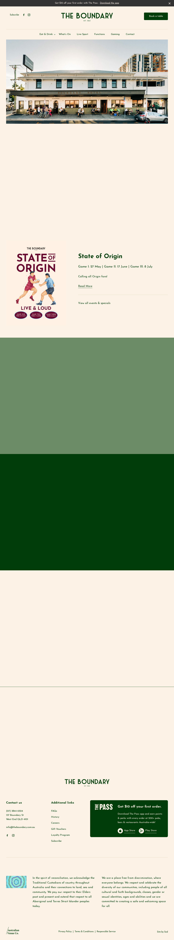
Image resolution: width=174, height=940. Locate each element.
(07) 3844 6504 (14, 811)
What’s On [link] (65, 34)
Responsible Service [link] (106, 932)
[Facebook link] (23, 15)
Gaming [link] (115, 34)
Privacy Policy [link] (65, 932)
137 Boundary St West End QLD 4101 (17, 817)
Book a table (156, 16)
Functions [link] (99, 34)
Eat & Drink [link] (46, 34)
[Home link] (87, 17)
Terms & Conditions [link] (84, 932)
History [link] (55, 817)
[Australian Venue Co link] (12, 931)
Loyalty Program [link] (60, 835)
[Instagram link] (29, 15)
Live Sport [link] (82, 34)
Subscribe (14, 15)
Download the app (109, 3)
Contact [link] (130, 34)
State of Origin (100, 257)
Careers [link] (55, 823)
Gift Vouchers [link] (58, 829)
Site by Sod (162, 932)
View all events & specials (94, 303)
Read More (85, 286)
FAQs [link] (54, 811)
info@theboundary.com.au (20, 827)
